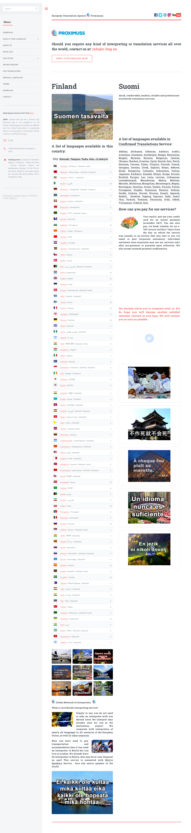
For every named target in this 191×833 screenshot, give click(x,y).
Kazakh (63, 399)
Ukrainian (64, 619)
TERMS (6, 84)
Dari (62, 266)
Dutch (62, 272)
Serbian (63, 530)
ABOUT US (7, 45)
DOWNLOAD (8, 90)
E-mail (10, 140)
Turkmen (63, 613)
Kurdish (63, 411)
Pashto (63, 494)
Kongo (166, 174)
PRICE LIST (8, 52)
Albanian (63, 172)
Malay (62, 452)
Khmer (62, 405)
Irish (62, 373)
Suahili (123, 196)
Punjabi (138, 190)
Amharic (63, 177)
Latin (62, 423)
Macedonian (65, 446)
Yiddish (63, 642)
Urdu (62, 625)
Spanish (63, 565)
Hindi (62, 344)
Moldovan (135, 183)
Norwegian (64, 482)
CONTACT (7, 97)
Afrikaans (64, 166)
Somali (63, 559)
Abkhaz (123, 151)
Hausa (62, 332)
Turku (84, 159)
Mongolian (64, 464)
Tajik (62, 589)
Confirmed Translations (138, 144)
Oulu (91, 159)
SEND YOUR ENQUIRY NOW (72, 58)
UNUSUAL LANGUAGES (13, 78)
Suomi (129, 86)
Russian (63, 524)
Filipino (154, 164)
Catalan (63, 231)
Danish (63, 261)
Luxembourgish (66, 441)
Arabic (62, 183)
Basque (63, 201)
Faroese (63, 290)
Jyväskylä (101, 159)
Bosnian (63, 219)
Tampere (75, 159)
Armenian (64, 189)
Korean (63, 385)
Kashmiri (63, 393)
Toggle (46, 8)
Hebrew (63, 338)
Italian (62, 356)
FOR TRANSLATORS (12, 71)
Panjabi (63, 488)
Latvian (63, 429)
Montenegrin (65, 470)
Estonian (63, 284)
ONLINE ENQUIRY (10, 65)
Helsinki (64, 159)
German (63, 320)
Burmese (135, 158)
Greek (62, 326)
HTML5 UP (13, 198)
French (63, 308)
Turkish (63, 607)
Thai (62, 601)
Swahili (63, 571)
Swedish (63, 577)
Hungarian (64, 350)
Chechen (63, 249)
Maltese (63, 458)
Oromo (147, 186)
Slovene (63, 553)
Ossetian (137, 186)
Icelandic (64, 362)
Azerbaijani (64, 195)
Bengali (63, 213)
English (63, 278)
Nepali (62, 476)
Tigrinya (158, 196)
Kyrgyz (62, 417)
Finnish (63, 302)
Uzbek (62, 630)
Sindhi (62, 536)
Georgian (63, 314)
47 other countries (79, 735)
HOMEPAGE (8, 32)
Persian (63, 500)
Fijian (62, 296)
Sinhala (63, 542)
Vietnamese (65, 636)
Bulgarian (64, 225)
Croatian (63, 243)
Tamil (62, 595)
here (155, 315)
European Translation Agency (16, 196)
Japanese (63, 379)
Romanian (64, 518)
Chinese (63, 237)
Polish (62, 506)
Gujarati (155, 167)
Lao (143, 177)
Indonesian (64, 367)
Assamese (136, 154)
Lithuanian (64, 435)
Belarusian (64, 207)
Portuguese (64, 512)
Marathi (123, 183)
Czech (62, 255)
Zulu (145, 202)
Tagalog (63, 583)
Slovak (62, 547)
